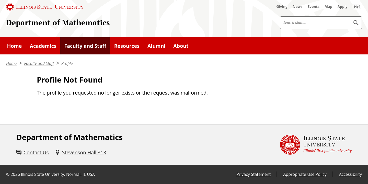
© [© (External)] (7, 174)
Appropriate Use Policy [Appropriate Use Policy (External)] (304, 174)
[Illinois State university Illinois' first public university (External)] (316, 145)
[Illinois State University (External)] (45, 6)
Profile (67, 63)
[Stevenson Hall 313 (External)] (80, 152)
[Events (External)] (313, 6)
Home (11, 63)
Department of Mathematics (58, 22)
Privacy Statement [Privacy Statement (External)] (253, 174)
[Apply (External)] (342, 6)
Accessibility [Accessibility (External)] (350, 174)
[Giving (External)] (282, 6)
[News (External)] (298, 6)
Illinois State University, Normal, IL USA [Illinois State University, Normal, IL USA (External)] (58, 174)
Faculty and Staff (39, 63)
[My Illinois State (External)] (357, 6)
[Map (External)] (329, 6)
